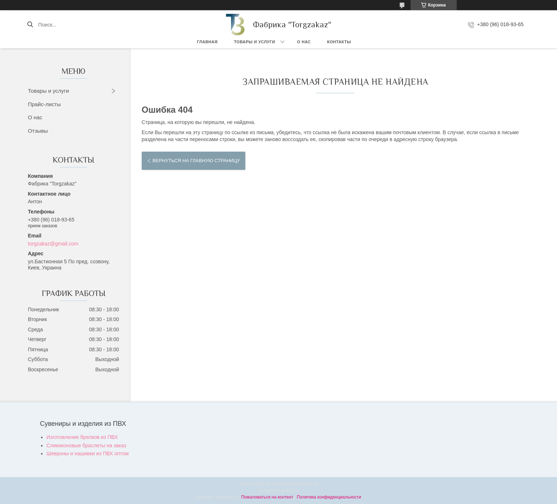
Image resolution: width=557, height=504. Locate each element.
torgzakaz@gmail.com (53, 244)
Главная (207, 42)
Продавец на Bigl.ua (278, 490)
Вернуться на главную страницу (196, 160)
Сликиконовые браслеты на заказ (86, 445)
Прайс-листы (44, 104)
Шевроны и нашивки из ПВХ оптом (88, 453)
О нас (304, 42)
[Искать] (30, 25)
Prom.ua (309, 484)
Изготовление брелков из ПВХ (82, 437)
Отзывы (38, 131)
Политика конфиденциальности (329, 497)
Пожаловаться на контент (267, 497)
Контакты (339, 42)
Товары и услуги (254, 42)
